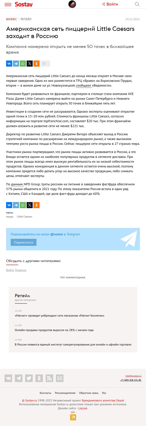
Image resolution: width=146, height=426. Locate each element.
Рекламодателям (65, 393)
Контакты (45, 393)
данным (17, 184)
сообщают (84, 85)
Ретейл (22, 295)
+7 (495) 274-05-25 (130, 380)
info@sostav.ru (133, 375)
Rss (104, 393)
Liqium (82, 408)
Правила (20, 270)
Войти (10, 270)
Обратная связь (89, 393)
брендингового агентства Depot (103, 400)
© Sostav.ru (29, 400)
